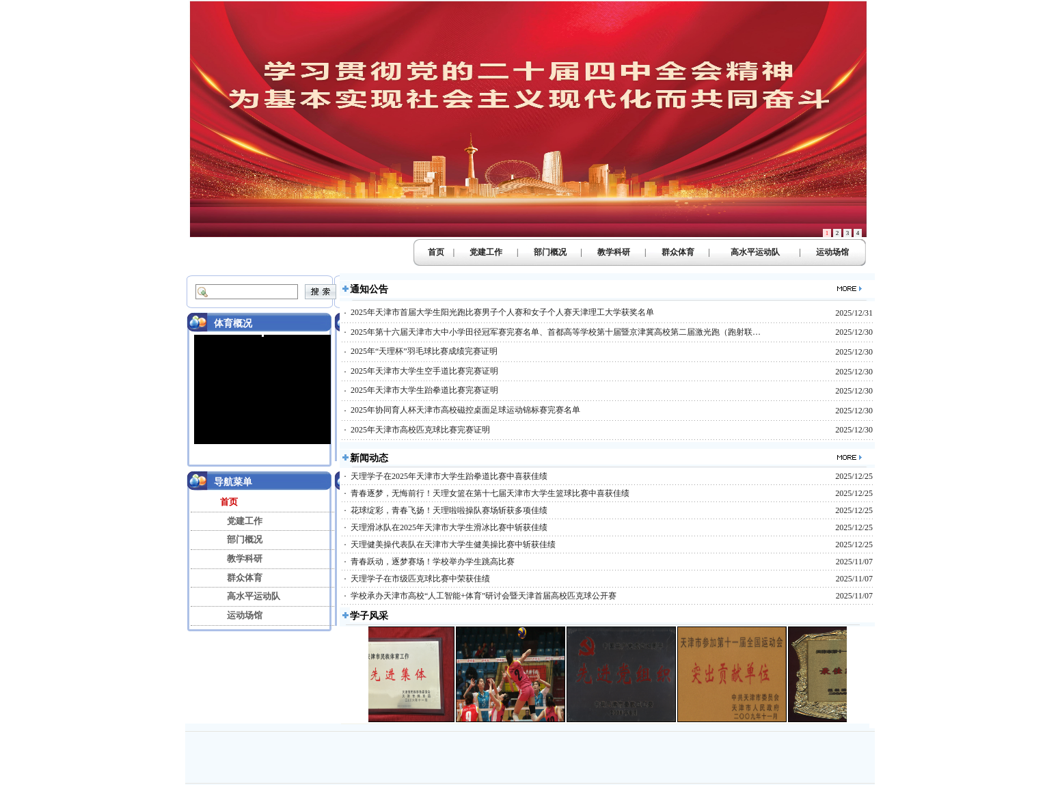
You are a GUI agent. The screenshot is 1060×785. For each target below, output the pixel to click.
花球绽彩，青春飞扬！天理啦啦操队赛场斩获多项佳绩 (449, 510)
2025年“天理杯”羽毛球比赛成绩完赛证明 (424, 351)
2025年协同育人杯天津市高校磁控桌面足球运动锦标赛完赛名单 (465, 410)
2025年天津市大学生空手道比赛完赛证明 (424, 371)
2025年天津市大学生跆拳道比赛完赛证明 (424, 390)
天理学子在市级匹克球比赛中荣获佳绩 (420, 578)
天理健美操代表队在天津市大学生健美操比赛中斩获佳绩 (453, 544)
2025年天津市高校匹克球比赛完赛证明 (420, 430)
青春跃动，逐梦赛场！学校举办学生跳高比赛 (433, 561)
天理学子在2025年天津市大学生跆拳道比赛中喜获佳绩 (449, 476)
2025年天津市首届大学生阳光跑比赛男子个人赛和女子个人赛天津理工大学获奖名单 (502, 312)
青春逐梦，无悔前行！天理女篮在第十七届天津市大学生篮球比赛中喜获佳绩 (490, 493)
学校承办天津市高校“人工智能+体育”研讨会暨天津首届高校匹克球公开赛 (483, 596)
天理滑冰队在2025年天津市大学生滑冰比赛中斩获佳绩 (449, 527)
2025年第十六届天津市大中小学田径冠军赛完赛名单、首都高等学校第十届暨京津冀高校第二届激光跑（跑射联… (556, 332)
